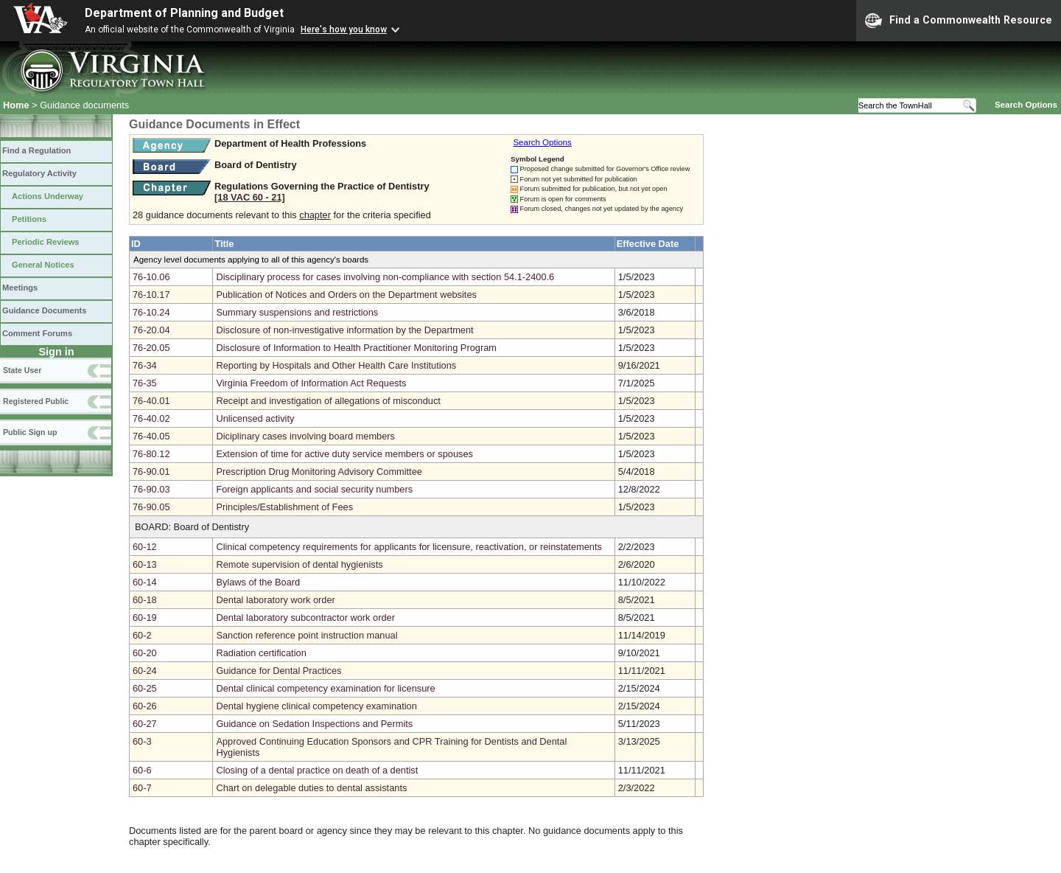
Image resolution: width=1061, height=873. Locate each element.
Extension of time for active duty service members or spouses (344, 453)
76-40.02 (151, 418)
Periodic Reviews (46, 241)
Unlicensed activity (255, 418)
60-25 (145, 688)
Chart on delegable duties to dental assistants (311, 787)
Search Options (1026, 104)
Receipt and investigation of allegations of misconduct (328, 400)
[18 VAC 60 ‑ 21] (249, 197)
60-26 (145, 706)
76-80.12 (151, 453)
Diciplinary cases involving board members (305, 436)
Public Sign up (30, 432)
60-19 (145, 617)
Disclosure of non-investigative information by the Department (344, 329)
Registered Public (36, 401)
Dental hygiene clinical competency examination (316, 706)
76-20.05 (151, 347)
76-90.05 (151, 506)
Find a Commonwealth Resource (958, 20)
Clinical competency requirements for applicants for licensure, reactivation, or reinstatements (409, 546)
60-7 (142, 787)
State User (22, 370)
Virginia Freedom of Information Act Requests (311, 383)
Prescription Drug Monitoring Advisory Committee (319, 471)
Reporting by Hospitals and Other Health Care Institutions (336, 365)
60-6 (142, 770)
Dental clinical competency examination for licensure (325, 688)
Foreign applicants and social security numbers (314, 489)
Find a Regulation (36, 150)
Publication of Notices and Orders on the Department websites (346, 294)
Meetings (20, 287)
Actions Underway (47, 196)
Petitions (29, 219)
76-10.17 (151, 294)
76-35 (145, 383)
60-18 (145, 599)
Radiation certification (261, 652)
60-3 (142, 741)
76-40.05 (151, 436)
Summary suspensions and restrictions (297, 312)
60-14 (145, 582)
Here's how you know (344, 29)
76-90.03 (151, 489)
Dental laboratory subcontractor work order (305, 617)
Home (16, 105)
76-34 (145, 365)
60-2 (142, 635)
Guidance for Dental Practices (278, 670)
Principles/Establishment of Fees (284, 506)
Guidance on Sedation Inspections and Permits (314, 723)
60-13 (145, 564)
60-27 (145, 723)
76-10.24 (151, 312)
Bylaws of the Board (258, 582)
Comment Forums (37, 333)
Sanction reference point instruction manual (306, 635)
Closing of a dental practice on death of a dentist (317, 770)
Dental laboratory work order (275, 599)
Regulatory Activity (39, 173)
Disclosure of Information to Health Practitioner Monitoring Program (356, 347)
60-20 (145, 652)
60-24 (145, 670)
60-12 (145, 546)
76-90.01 (151, 471)
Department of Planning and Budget (184, 13)
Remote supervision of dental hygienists (299, 564)
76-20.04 (151, 329)
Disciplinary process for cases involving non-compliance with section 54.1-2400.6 (385, 276)
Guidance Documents (44, 310)
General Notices (43, 264)
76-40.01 (151, 400)
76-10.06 (151, 276)
